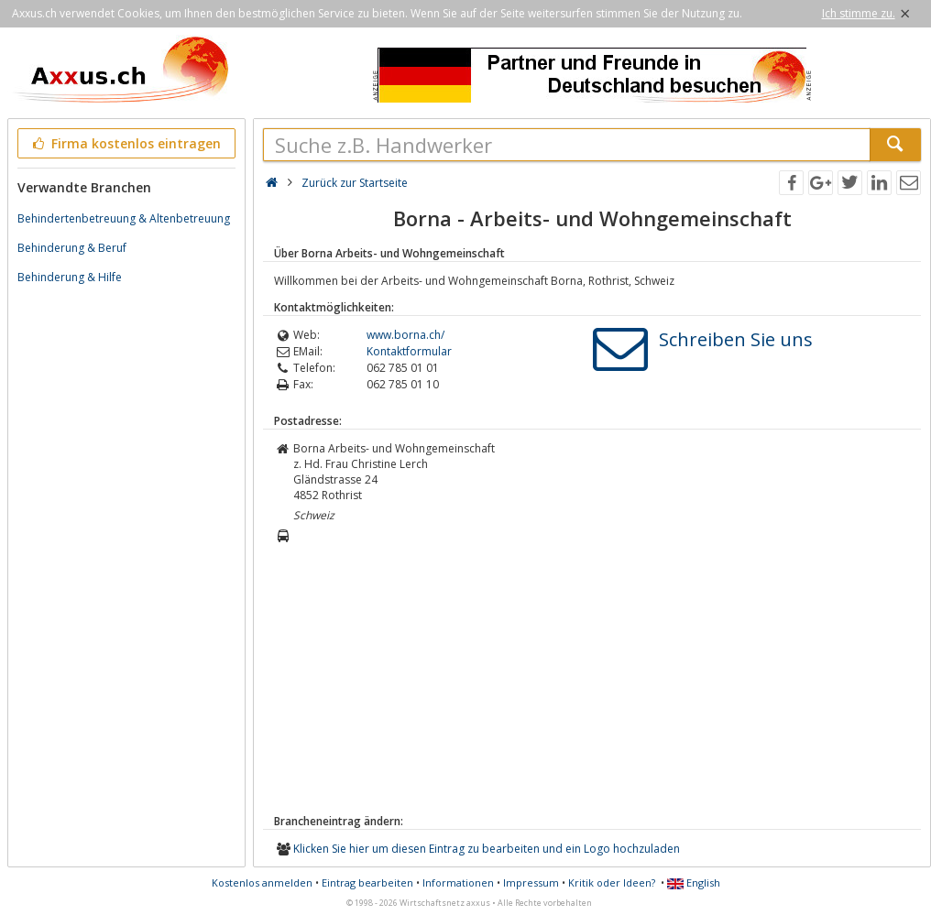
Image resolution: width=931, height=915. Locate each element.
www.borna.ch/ (405, 335)
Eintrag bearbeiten (367, 882)
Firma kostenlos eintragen (125, 143)
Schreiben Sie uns (736, 339)
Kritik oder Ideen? (611, 882)
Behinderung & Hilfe (69, 277)
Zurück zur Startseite (354, 183)
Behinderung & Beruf (71, 248)
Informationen (458, 882)
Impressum (531, 882)
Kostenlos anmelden (262, 882)
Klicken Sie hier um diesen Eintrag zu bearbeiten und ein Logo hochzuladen (486, 848)
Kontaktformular (409, 351)
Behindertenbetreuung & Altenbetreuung (123, 218)
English (693, 882)
